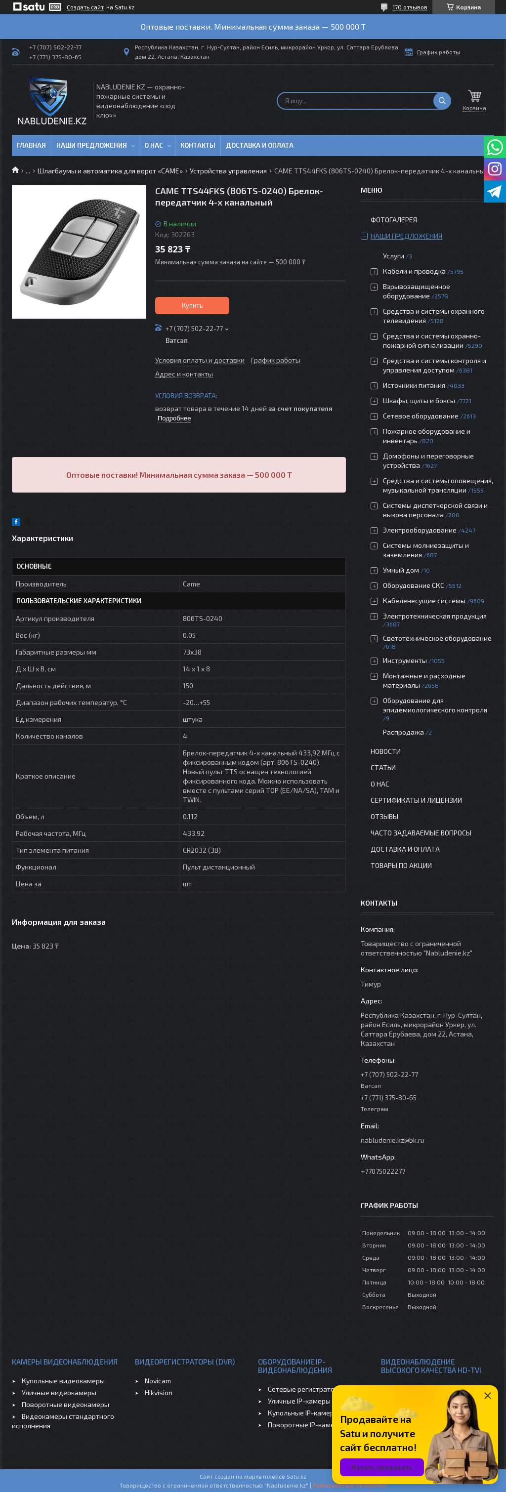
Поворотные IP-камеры (305, 1424)
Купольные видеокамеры (63, 1380)
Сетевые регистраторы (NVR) (315, 1389)
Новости (386, 751)
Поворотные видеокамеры (65, 1404)
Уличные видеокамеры (59, 1392)
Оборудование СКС (413, 585)
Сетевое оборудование (421, 416)
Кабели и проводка (414, 271)
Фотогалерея (394, 219)
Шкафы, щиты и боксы (419, 400)
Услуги (393, 255)
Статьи (383, 767)
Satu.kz (296, 1476)
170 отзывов (409, 6)
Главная (31, 145)
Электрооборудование (420, 530)
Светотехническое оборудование (437, 638)
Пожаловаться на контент (350, 1485)
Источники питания (414, 385)
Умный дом (401, 570)
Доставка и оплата (260, 145)
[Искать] (442, 101)
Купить (192, 305)
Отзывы (384, 816)
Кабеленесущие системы (424, 600)
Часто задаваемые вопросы (421, 833)
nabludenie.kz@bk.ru (392, 1140)
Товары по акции (401, 865)
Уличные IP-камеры (299, 1401)
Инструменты (405, 660)
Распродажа (403, 732)
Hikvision (158, 1392)
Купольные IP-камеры (303, 1413)
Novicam (158, 1380)
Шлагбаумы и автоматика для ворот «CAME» (110, 170)
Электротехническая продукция (435, 616)
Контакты (197, 145)
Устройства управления (228, 170)
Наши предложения (91, 145)
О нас (153, 145)
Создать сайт (85, 6)
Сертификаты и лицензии (416, 800)
